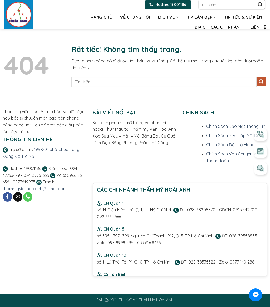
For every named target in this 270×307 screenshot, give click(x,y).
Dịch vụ (168, 17)
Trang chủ (100, 17)
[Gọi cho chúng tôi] (27, 197)
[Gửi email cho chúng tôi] (17, 197)
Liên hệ (258, 27)
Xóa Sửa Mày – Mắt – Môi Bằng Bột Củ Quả (134, 136)
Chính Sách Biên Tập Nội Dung (235, 135)
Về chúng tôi (135, 17)
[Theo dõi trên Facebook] (7, 197)
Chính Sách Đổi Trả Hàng (230, 144)
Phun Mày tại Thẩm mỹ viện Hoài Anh (140, 129)
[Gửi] (260, 4)
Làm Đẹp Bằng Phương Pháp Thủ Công (131, 142)
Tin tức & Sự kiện (243, 17)
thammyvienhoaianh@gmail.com (35, 188)
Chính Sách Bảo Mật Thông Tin (235, 126)
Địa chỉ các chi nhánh (219, 27)
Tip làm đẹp (201, 17)
